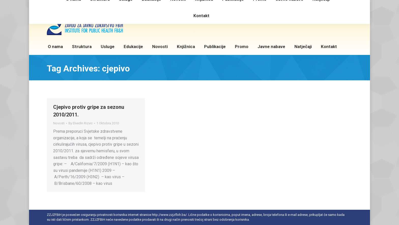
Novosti (59, 123)
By (80, 123)
